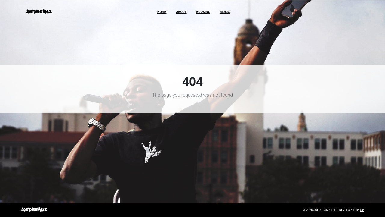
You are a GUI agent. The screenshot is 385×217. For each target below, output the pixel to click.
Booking (203, 12)
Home (161, 12)
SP (362, 210)
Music (225, 12)
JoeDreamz (38, 12)
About (181, 12)
